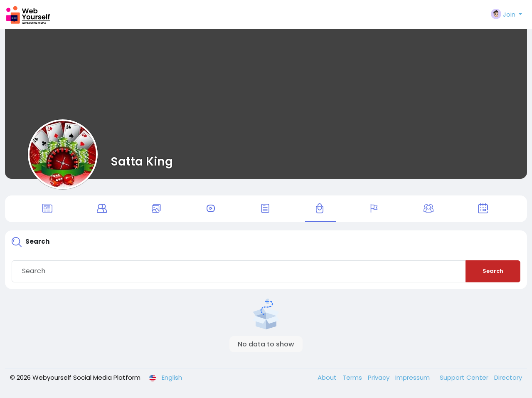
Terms (353, 378)
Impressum (413, 378)
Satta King (142, 161)
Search (493, 272)
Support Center (465, 378)
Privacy (379, 378)
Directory (508, 378)
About (328, 378)
